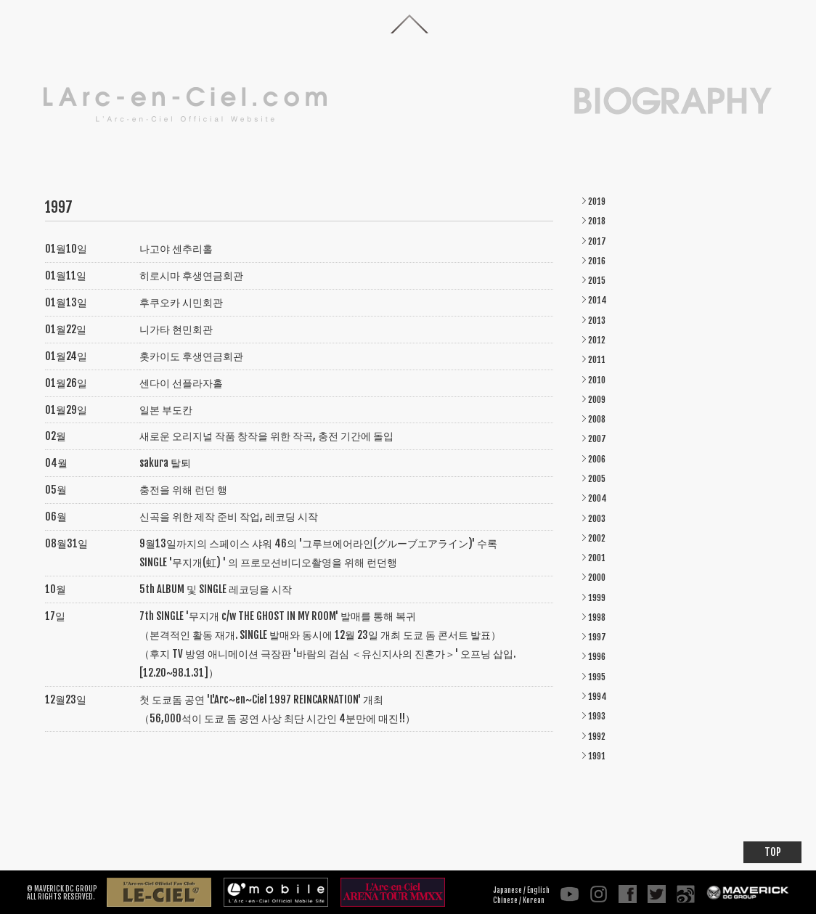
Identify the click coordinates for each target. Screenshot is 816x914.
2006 (596, 459)
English (538, 890)
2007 (597, 438)
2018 (596, 221)
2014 (597, 300)
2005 (596, 478)
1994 (597, 696)
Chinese (505, 900)
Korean (533, 900)
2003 (596, 518)
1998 (596, 617)
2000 (596, 577)
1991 (596, 756)
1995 (596, 677)
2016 (596, 261)
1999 (596, 597)
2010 (596, 380)
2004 (597, 498)
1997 (597, 637)
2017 (597, 241)
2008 (596, 419)
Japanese (507, 890)
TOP (772, 852)
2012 (596, 340)
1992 (596, 736)
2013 (596, 320)
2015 (596, 280)
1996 (596, 656)
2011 (596, 359)
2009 (596, 399)
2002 (596, 538)
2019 (596, 201)
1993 (596, 716)
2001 (596, 557)
